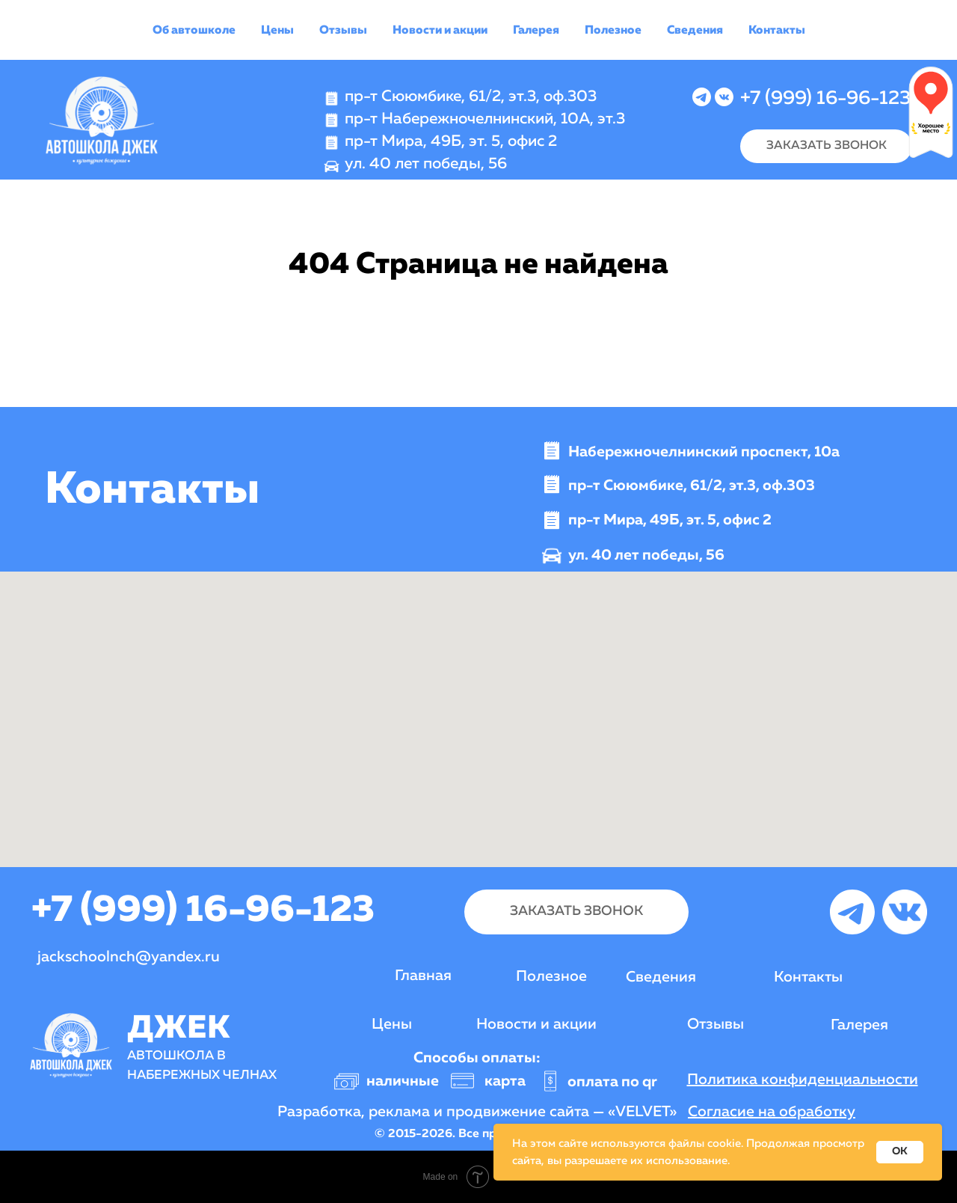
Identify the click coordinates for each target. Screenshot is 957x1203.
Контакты (776, 31)
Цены (277, 31)
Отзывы (343, 31)
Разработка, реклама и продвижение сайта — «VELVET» (477, 1111)
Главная (423, 975)
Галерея (536, 31)
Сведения (695, 31)
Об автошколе (194, 31)
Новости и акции (440, 31)
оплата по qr (612, 1081)
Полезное (613, 31)
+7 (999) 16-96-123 (825, 98)
